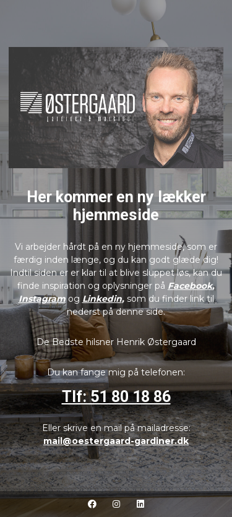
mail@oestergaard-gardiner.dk (116, 440)
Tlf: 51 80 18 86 (116, 397)
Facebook (190, 285)
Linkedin (102, 298)
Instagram (42, 298)
